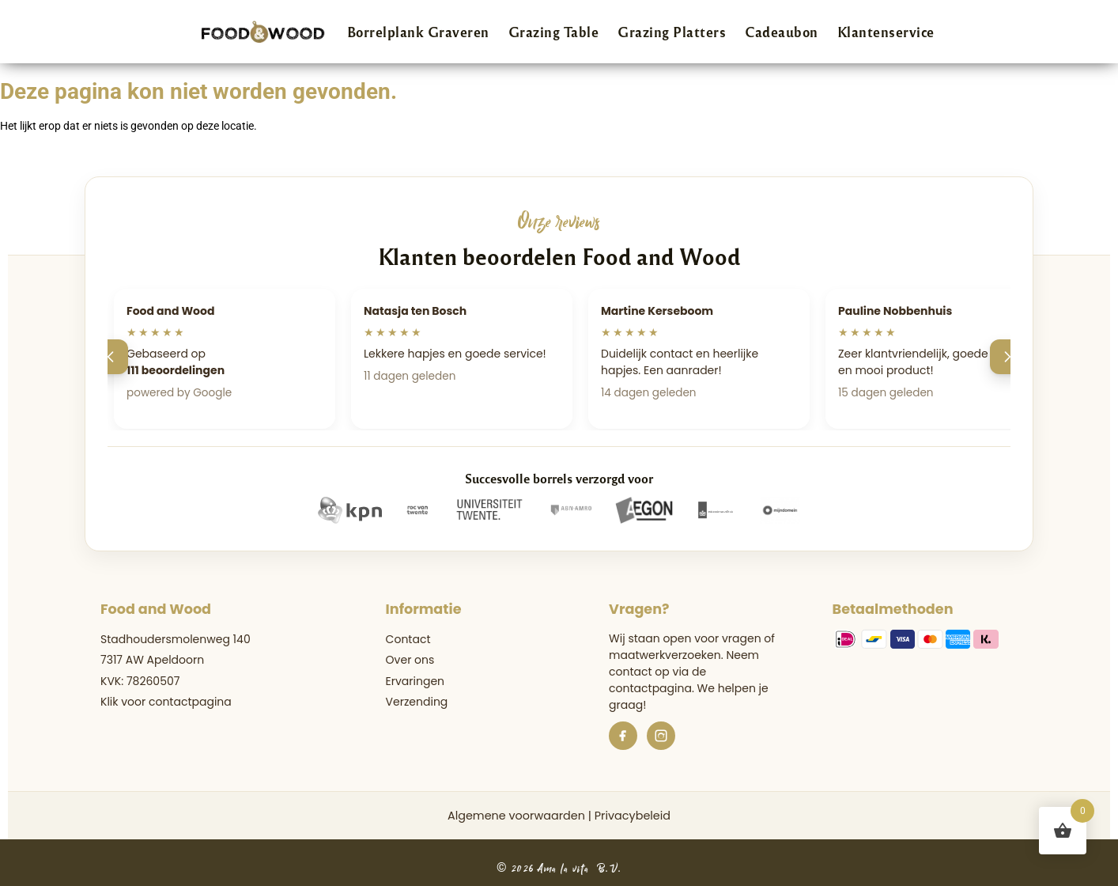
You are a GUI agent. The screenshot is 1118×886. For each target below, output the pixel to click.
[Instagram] (661, 735)
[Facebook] (623, 735)
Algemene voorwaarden (516, 816)
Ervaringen (415, 681)
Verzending (417, 702)
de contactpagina (657, 680)
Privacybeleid (632, 816)
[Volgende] (1007, 356)
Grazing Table (553, 32)
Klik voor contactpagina (166, 702)
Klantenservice (886, 32)
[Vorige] (110, 356)
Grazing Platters (672, 32)
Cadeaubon (781, 32)
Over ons (410, 660)
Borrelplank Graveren (418, 32)
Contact (408, 639)
